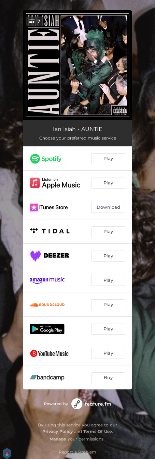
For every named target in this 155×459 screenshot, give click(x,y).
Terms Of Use (97, 431)
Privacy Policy (57, 431)
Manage (58, 439)
